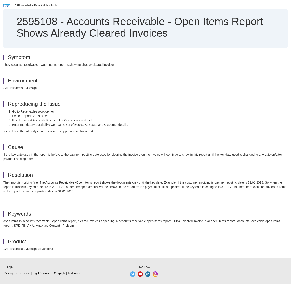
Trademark (73, 273)
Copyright (59, 273)
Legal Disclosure (42, 273)
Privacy (8, 273)
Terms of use (22, 273)
